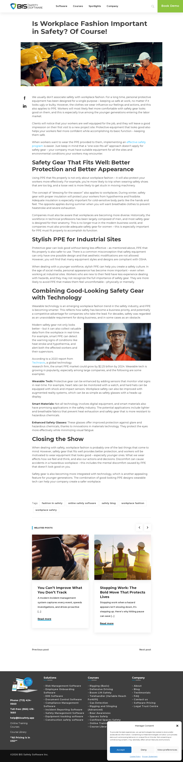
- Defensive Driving (100, 689)
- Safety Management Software (64, 713)
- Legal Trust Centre (145, 706)
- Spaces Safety (98, 716)
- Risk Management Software (62, 686)
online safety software (82, 503)
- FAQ (135, 696)
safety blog (109, 503)
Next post (145, 650)
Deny (144, 749)
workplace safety (46, 510)
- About (137, 686)
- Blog (136, 689)
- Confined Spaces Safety (104, 720)
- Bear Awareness (99, 713)
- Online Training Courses (104, 723)
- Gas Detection (98, 703)
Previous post (40, 650)
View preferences (167, 749)
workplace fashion (132, 503)
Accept (121, 749)
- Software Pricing (144, 703)
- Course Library (98, 726)
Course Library (18, 732)
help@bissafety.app (22, 718)
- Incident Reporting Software (63, 709)
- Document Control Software (63, 699)
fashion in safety (52, 503)
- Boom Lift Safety (99, 692)
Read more (44, 619)
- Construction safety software (63, 720)
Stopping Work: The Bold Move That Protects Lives (122, 592)
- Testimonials (141, 692)
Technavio (38, 362)
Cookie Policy (135, 756)
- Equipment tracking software (63, 716)
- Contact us (140, 699)
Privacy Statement (150, 756)
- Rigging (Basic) (98, 686)
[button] (177, 725)
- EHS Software (53, 696)
